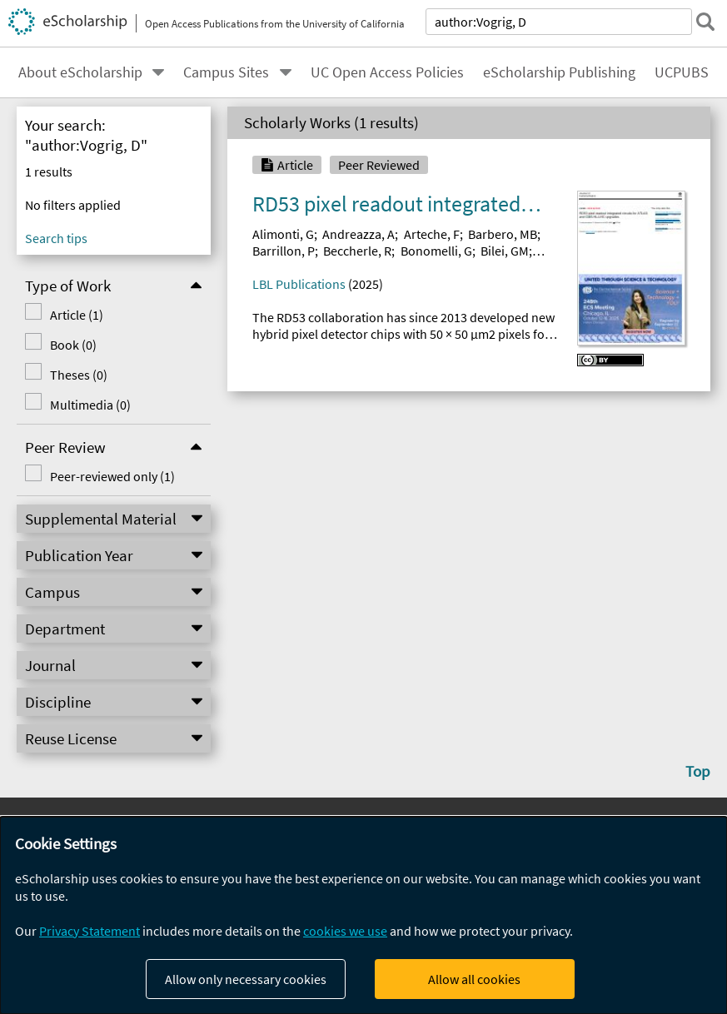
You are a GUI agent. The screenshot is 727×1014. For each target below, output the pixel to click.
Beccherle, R (357, 250)
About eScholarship (80, 72)
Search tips (56, 238)
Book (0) (73, 344)
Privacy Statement (89, 930)
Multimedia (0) (90, 404)
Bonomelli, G (436, 250)
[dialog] (363, 915)
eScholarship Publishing (559, 72)
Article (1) (76, 314)
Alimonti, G (283, 234)
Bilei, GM (505, 250)
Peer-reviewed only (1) (112, 476)
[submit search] (705, 21)
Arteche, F (432, 234)
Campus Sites (226, 72)
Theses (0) (78, 374)
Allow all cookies (474, 979)
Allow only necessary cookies (245, 979)
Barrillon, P (283, 250)
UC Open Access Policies (387, 72)
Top (697, 771)
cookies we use (345, 930)
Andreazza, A (358, 234)
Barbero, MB (502, 234)
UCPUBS (682, 72)
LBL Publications (299, 284)
